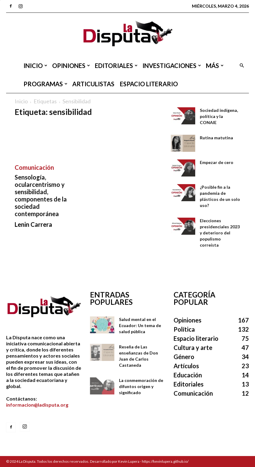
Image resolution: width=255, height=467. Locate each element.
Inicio (35, 65)
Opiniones (71, 65)
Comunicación (34, 167)
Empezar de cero (216, 162)
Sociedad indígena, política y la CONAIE (219, 116)
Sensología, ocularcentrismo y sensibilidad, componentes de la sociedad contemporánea (41, 195)
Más (215, 65)
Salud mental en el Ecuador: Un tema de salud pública (140, 325)
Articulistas (93, 83)
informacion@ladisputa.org (37, 405)
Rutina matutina (216, 137)
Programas (45, 83)
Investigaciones (171, 65)
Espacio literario (149, 83)
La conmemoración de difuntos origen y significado (141, 386)
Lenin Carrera (33, 224)
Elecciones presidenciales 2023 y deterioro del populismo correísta (220, 233)
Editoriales (116, 65)
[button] (241, 65)
